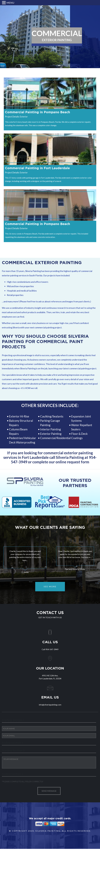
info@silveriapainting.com (50, 704)
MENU (10, 2)
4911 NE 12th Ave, (50, 677)
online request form (72, 462)
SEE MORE (50, 586)
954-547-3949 (51, 649)
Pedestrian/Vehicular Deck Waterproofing (22, 440)
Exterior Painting (51, 433)
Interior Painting (50, 429)
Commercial (48, 438)
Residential (64, 438)
